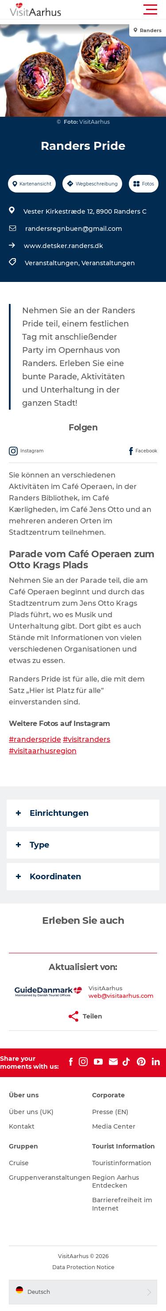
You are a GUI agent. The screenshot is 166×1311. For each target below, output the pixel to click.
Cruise (19, 1163)
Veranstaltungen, (53, 263)
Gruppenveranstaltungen (50, 1177)
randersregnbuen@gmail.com (73, 229)
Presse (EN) (110, 1112)
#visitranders (86, 739)
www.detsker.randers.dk (63, 246)
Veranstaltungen (108, 263)
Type (32, 845)
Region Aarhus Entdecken (115, 1181)
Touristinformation (121, 1163)
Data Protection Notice (83, 1267)
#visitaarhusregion (43, 751)
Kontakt (22, 1126)
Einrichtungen (52, 813)
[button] (123, 9)
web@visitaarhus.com (121, 995)
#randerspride (35, 739)
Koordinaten (48, 876)
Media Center (113, 1126)
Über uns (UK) (31, 1112)
